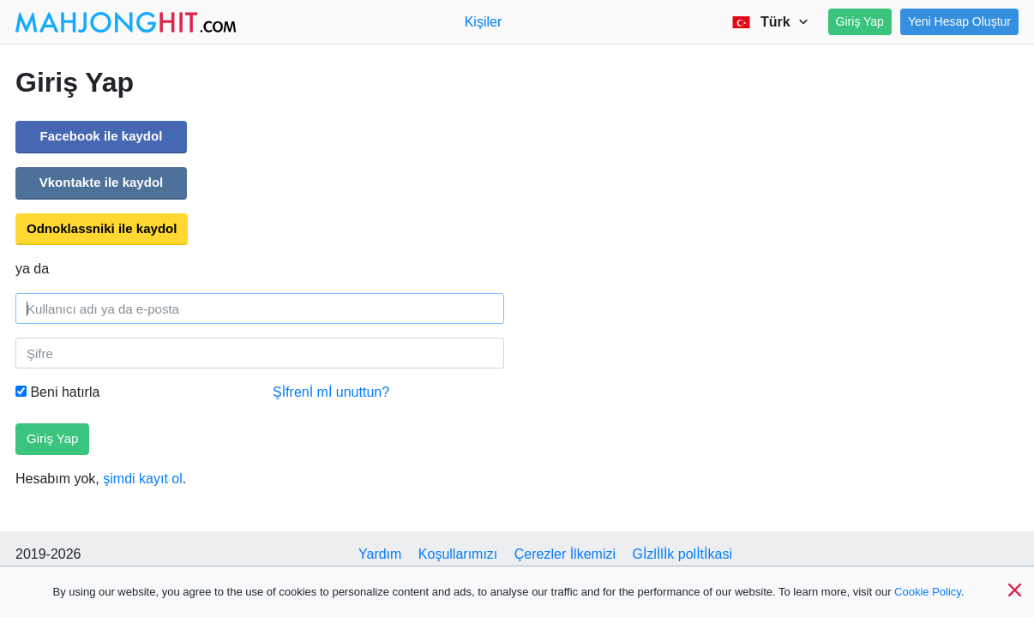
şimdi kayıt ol (142, 478)
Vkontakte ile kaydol (101, 182)
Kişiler (483, 22)
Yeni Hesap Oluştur (959, 21)
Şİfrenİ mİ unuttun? (331, 392)
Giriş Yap (860, 21)
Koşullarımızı (457, 554)
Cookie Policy (927, 591)
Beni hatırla (57, 392)
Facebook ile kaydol (101, 136)
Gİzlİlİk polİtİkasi (681, 554)
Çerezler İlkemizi (565, 554)
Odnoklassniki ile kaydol (102, 228)
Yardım (379, 554)
